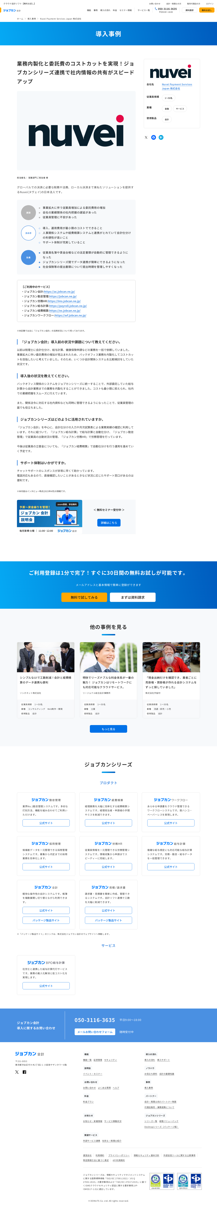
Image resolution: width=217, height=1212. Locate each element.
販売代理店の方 (193, 3)
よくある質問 (104, 1087)
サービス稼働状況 (112, 1121)
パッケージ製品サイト (46, 920)
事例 (96, 10)
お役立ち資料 (150, 1073)
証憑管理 (98, 1059)
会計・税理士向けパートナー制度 (160, 1101)
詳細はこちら (109, 523)
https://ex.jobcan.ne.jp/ (65, 310)
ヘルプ (116, 1087)
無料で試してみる (84, 597)
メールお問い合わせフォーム (95, 1032)
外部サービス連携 (91, 1140)
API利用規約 (119, 1160)
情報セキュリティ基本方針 (146, 1155)
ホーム (20, 18)
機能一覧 (87, 1059)
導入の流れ (105, 10)
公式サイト (46, 823)
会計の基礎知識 (166, 1073)
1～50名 (168, 97)
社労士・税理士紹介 (111, 1140)
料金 (115, 10)
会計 (167, 119)
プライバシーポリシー (119, 1155)
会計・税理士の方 (173, 3)
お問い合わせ (154, 3)
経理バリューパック (169, 1121)
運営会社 (87, 1155)
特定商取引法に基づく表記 (96, 1160)
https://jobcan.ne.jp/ (63, 296)
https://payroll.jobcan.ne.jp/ (68, 306)
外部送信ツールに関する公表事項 (179, 1155)
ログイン (210, 3)
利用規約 (100, 1155)
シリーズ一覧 (150, 1121)
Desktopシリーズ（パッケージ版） (161, 1126)
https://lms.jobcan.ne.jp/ (64, 301)
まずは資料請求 (133, 597)
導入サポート (163, 1059)
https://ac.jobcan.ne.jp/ (59, 291)
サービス (180, 108)
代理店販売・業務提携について (159, 1107)
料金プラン (88, 1101)
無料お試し (207, 10)
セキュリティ (110, 1059)
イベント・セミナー (92, 1073)
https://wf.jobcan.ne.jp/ (70, 315)
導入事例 (31, 18)
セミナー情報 (126, 10)
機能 (89, 10)
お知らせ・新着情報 (92, 1121)
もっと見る (108, 729)
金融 (167, 108)
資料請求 (189, 10)
